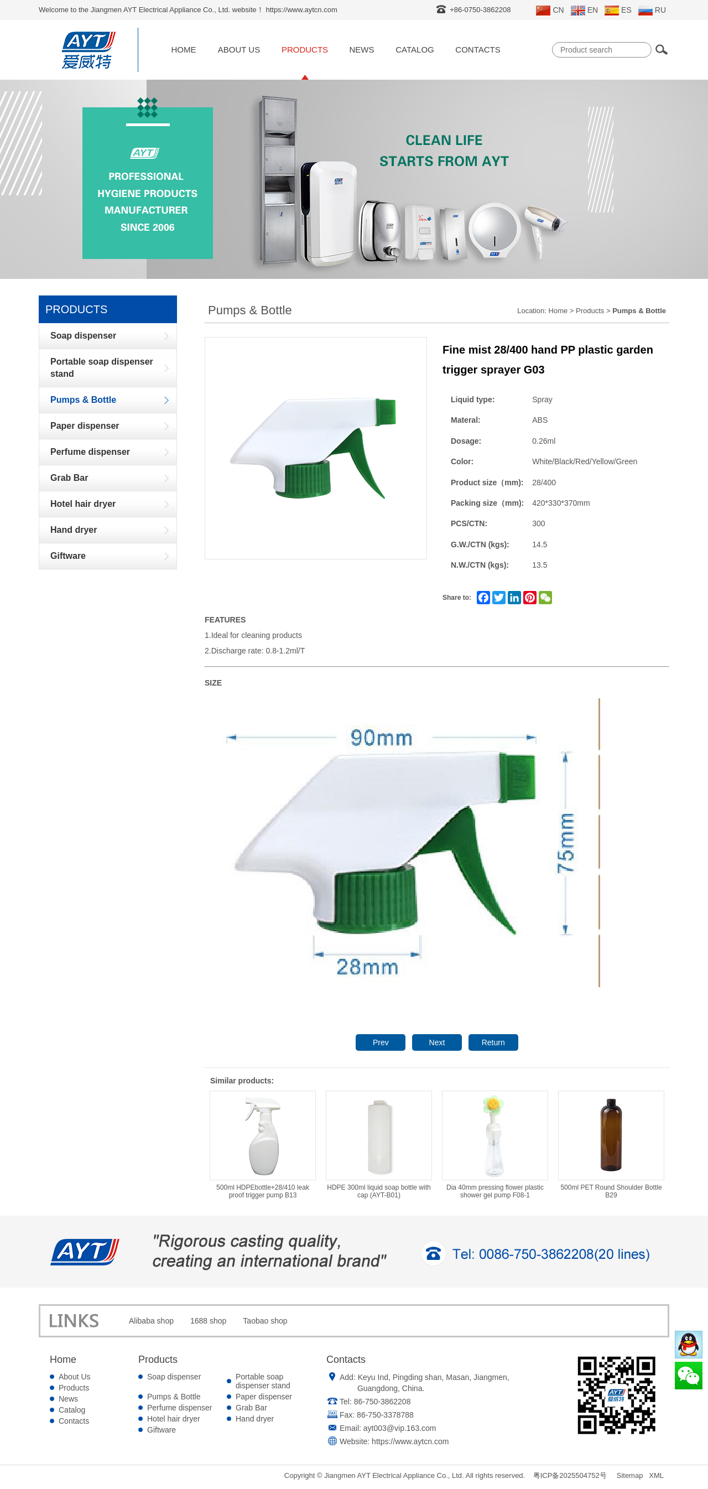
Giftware (161, 1429)
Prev (381, 1042)
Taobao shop (265, 1320)
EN (584, 10)
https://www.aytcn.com (410, 1441)
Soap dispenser (174, 1376)
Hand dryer (255, 1418)
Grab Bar (251, 1407)
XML (656, 1475)
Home (183, 49)
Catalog (414, 49)
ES (618, 10)
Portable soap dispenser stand (263, 1381)
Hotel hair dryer (173, 1418)
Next (437, 1042)
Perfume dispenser (179, 1407)
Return (493, 1042)
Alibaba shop (151, 1320)
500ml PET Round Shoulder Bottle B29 (611, 1145)
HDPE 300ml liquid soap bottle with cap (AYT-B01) (379, 1145)
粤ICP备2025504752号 (570, 1475)
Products (305, 49)
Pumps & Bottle (174, 1396)
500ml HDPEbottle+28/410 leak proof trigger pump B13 (263, 1145)
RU (652, 10)
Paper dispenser (264, 1396)
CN (550, 10)
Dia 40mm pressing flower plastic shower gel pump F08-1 (495, 1145)
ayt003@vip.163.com (399, 1428)
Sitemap (630, 1475)
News (362, 49)
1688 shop (208, 1320)
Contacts (477, 49)
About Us (239, 49)
